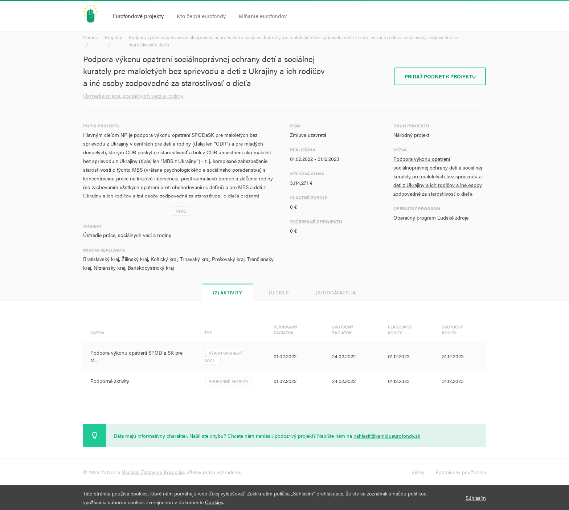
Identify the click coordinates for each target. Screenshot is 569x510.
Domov (90, 37)
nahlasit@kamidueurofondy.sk (386, 435)
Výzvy (418, 472)
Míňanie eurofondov (263, 16)
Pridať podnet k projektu (440, 76)
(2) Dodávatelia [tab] (336, 292)
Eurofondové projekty (138, 16)
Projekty (113, 37)
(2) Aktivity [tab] (227, 292)
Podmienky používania (460, 472)
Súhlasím (476, 497)
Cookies (214, 502)
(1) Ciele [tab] (279, 292)
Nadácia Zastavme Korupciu (153, 472)
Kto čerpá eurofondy (201, 16)
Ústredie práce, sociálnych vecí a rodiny (133, 95)
